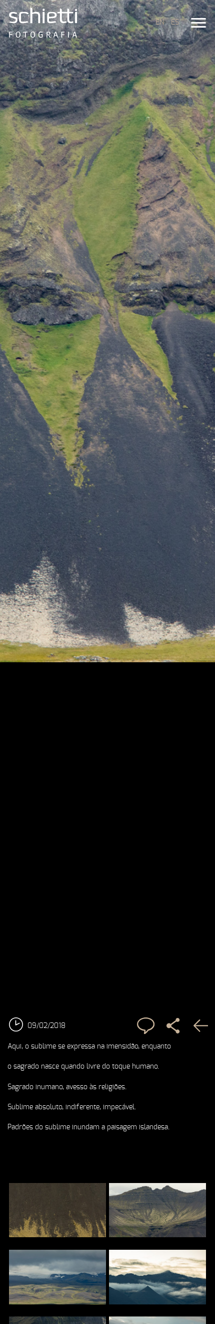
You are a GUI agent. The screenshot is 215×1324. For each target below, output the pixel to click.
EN (160, 22)
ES (175, 22)
